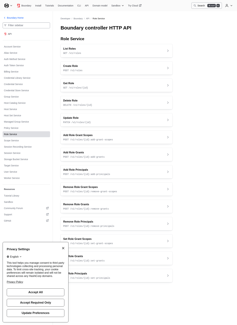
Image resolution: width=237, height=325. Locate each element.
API (87, 18)
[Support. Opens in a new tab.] (26, 214)
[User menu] (228, 6)
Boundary (78, 18)
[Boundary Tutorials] (49, 6)
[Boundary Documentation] (65, 6)
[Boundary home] (23, 6)
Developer (65, 18)
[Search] (206, 5)
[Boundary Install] (38, 6)
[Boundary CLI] (79, 6)
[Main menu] (8, 6)
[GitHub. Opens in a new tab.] (26, 221)
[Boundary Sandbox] (117, 6)
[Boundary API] (87, 6)
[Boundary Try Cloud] (135, 6)
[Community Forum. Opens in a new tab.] (26, 208)
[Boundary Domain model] (100, 6)
